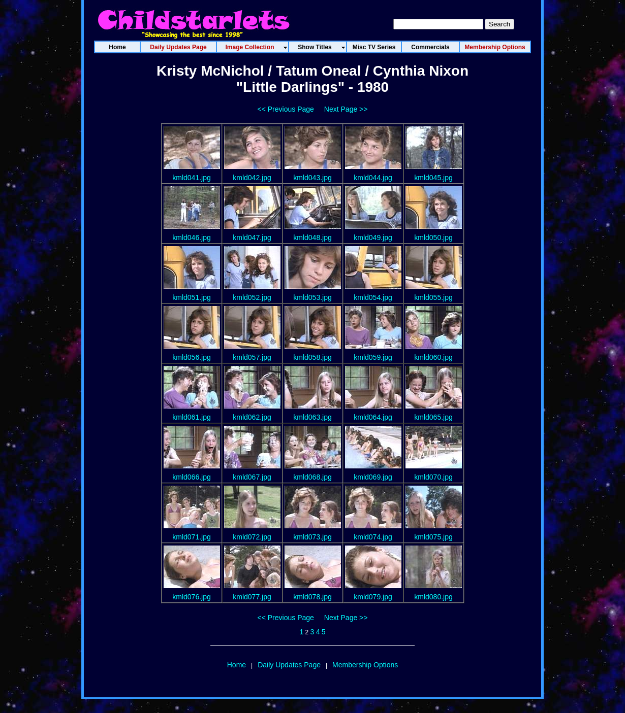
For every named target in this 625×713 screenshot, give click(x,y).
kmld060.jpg (433, 357)
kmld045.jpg (433, 178)
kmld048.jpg (312, 237)
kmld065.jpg (433, 417)
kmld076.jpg (191, 597)
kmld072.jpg (252, 537)
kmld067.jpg (252, 477)
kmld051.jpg (191, 297)
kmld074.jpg (373, 537)
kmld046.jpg (191, 237)
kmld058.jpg (312, 357)
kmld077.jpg (252, 597)
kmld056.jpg (191, 357)
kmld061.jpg (191, 417)
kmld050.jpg (433, 237)
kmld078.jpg (312, 597)
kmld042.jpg (252, 178)
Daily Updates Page (289, 665)
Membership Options (365, 665)
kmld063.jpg (312, 417)
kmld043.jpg (312, 178)
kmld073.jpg (312, 537)
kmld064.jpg (373, 417)
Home (236, 665)
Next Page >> (346, 109)
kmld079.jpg (373, 597)
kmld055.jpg (433, 297)
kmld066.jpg (191, 477)
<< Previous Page (286, 109)
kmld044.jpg (373, 178)
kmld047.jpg (252, 237)
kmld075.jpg (433, 537)
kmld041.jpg (191, 178)
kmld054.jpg (373, 297)
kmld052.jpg (252, 297)
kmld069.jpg (373, 477)
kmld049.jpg (373, 237)
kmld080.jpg (433, 597)
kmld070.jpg (433, 477)
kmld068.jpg (312, 477)
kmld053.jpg (312, 297)
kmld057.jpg (252, 357)
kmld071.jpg (191, 537)
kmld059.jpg (373, 357)
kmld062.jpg (252, 417)
